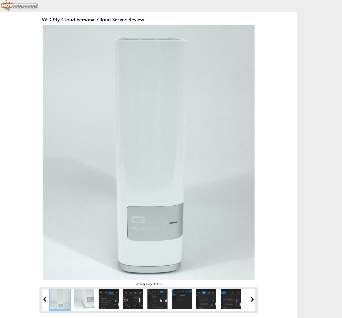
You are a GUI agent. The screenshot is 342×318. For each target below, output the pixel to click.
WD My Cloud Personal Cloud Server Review (93, 19)
